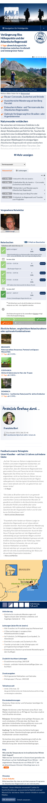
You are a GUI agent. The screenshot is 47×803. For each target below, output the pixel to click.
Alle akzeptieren (9, 799)
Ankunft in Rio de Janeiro (17, 178)
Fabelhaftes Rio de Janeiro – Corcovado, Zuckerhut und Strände (23, 183)
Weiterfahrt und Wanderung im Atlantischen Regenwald (20, 189)
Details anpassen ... (24, 800)
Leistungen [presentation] (21, 170)
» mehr (6, 767)
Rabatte (35, 313)
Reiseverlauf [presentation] (7, 170)
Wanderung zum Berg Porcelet (19, 193)
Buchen (42, 249)
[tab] (7, 171)
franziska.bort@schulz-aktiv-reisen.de (20, 435)
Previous (3, 72)
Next (44, 72)
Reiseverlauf (25, 93)
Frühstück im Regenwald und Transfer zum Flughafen (22, 198)
